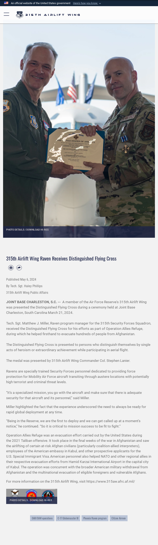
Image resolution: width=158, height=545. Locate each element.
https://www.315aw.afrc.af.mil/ (110, 481)
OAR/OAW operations (42, 518)
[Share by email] (19, 267)
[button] (87, 3)
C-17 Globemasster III (68, 518)
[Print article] (11, 267)
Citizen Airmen (119, 518)
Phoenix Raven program (95, 518)
